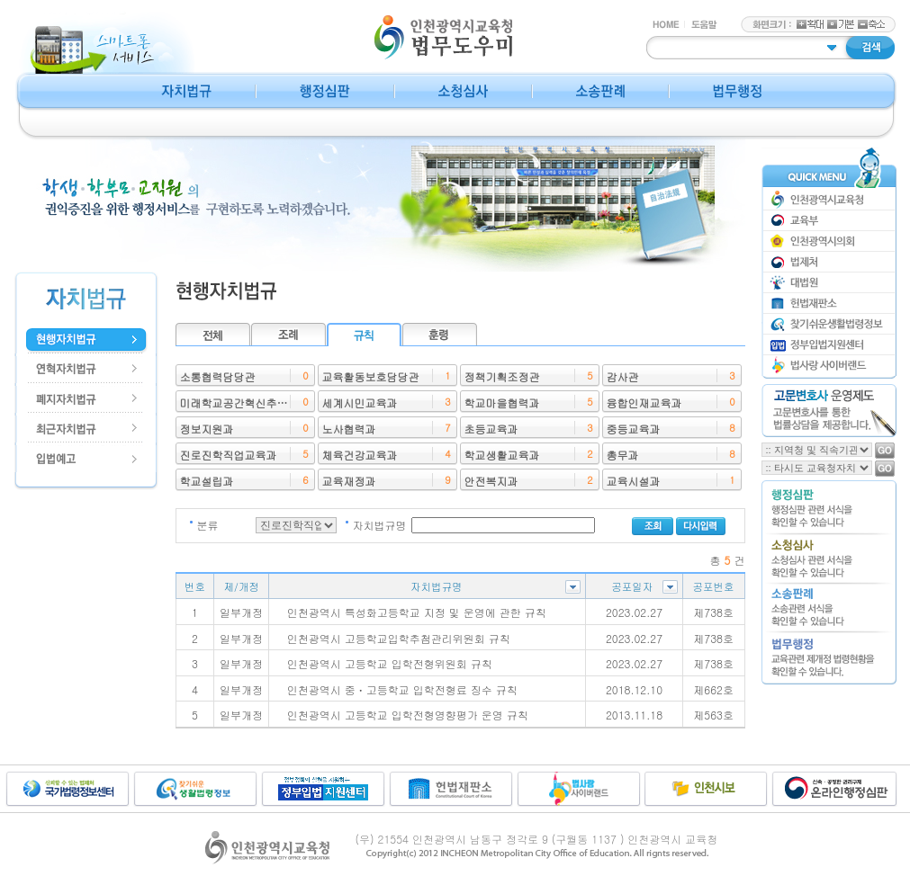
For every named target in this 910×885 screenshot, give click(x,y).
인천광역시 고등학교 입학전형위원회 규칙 (389, 663)
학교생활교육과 (502, 454)
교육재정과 (349, 480)
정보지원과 (207, 428)
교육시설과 (634, 480)
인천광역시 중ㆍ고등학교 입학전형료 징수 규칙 (402, 689)
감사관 (623, 376)
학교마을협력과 (502, 402)
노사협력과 (349, 428)
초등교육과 (491, 428)
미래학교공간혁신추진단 (239, 402)
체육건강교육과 (360, 454)
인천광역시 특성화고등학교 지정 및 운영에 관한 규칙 (416, 612)
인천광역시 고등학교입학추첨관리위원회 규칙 (398, 638)
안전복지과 (491, 480)
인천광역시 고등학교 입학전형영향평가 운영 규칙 (407, 714)
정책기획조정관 (502, 376)
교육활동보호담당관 (370, 376)
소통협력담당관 (218, 376)
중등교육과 (634, 428)
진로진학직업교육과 (228, 454)
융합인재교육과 (644, 402)
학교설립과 (207, 480)
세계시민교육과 (360, 402)
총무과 (623, 454)
